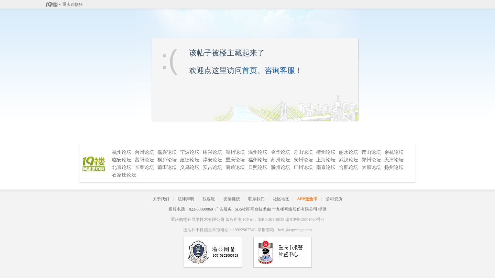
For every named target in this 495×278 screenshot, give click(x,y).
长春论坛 (144, 167)
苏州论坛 (280, 159)
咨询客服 (280, 70)
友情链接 (231, 198)
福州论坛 (257, 159)
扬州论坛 (394, 167)
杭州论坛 (121, 152)
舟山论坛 (303, 152)
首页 (249, 70)
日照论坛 (257, 167)
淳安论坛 (212, 159)
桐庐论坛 (167, 159)
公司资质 (334, 198)
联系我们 (256, 198)
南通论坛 (235, 167)
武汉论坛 (348, 159)
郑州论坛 (371, 159)
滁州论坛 (280, 167)
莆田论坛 (167, 167)
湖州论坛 (235, 152)
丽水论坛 (348, 152)
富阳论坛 (144, 159)
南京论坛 (326, 167)
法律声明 (186, 198)
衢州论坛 (326, 152)
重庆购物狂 (72, 4)
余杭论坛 (394, 152)
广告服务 (223, 209)
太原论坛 (371, 167)
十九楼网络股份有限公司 (294, 209)
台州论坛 (144, 152)
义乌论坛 (189, 167)
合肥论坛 (348, 167)
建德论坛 (189, 159)
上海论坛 (326, 159)
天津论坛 (394, 159)
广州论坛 (303, 167)
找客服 (208, 198)
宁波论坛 (189, 152)
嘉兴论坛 (167, 152)
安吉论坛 (212, 167)
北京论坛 (121, 167)
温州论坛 (257, 152)
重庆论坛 (235, 159)
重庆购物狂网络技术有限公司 (197, 219)
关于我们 (161, 198)
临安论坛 (121, 159)
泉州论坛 (303, 159)
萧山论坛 (371, 152)
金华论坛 (280, 152)
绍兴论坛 (212, 152)
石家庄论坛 (124, 175)
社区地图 (281, 198)
